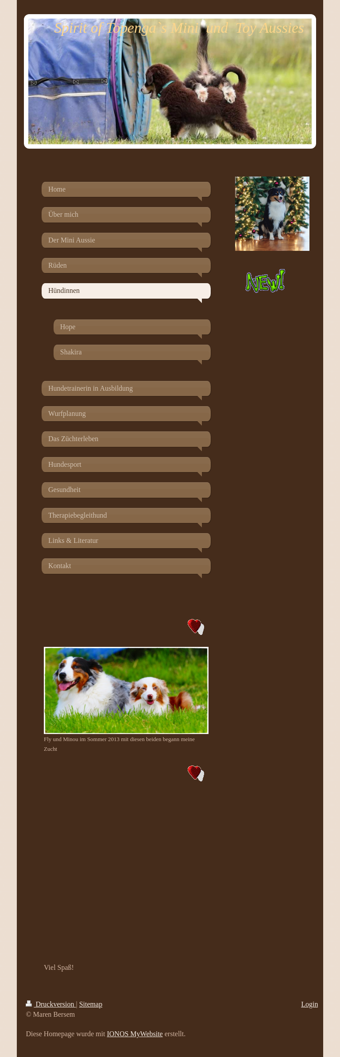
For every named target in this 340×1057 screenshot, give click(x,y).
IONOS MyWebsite (134, 1034)
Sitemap (90, 1004)
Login (309, 1004)
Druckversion (51, 1004)
